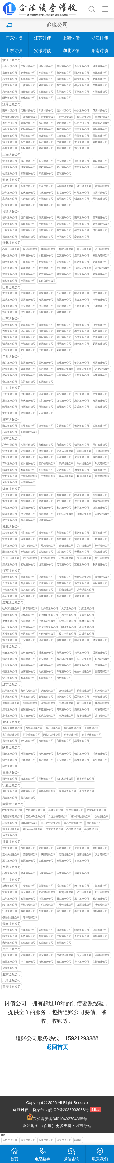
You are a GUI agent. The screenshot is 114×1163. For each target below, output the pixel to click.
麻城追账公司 (28, 551)
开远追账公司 (64, 936)
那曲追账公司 (28, 873)
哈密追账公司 (71, 734)
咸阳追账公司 (28, 753)
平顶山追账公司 (29, 476)
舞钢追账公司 (84, 476)
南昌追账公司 (9, 577)
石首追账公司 (66, 558)
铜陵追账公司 (64, 198)
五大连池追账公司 (48, 627)
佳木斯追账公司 (47, 621)
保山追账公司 (100, 930)
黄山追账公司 (102, 186)
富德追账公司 (46, 91)
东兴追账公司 (46, 375)
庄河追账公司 (9, 709)
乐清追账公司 (9, 79)
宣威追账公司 (28, 942)
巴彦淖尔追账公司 (35, 816)
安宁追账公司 (9, 942)
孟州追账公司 (9, 482)
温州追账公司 (64, 66)
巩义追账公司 (102, 463)
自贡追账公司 (66, 892)
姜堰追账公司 (100, 142)
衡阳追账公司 (100, 495)
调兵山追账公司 (10, 703)
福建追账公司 (11, 211)
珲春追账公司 (64, 671)
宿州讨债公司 (100, 192)
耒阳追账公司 (81, 507)
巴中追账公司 (81, 885)
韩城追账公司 (81, 760)
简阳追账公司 (64, 911)
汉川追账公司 (64, 551)
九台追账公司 (9, 665)
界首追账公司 (28, 205)
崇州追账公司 (81, 911)
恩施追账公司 (48, 545)
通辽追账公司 (9, 835)
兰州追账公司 (9, 848)
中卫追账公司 (86, 791)
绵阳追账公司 (46, 898)
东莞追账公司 (81, 406)
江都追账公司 (64, 135)
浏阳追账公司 (28, 507)
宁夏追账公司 (11, 785)
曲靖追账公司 (64, 930)
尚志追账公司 (86, 627)
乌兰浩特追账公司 (50, 823)
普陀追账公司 (81, 161)
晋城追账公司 (46, 312)
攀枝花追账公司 (29, 904)
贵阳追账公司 (9, 955)
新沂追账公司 (46, 142)
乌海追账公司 (9, 823)
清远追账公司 (64, 406)
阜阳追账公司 (46, 198)
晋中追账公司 (100, 293)
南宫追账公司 (9, 262)
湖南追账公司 (11, 488)
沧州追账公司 (102, 249)
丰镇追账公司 (91, 829)
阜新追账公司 (100, 696)
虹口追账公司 (100, 161)
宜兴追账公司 (28, 129)
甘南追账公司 (81, 860)
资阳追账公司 (28, 898)
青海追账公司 (11, 772)
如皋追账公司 (9, 135)
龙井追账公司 (46, 671)
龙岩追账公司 (9, 224)
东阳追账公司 (100, 91)
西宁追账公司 (9, 778)
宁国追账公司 (9, 205)
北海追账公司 (9, 369)
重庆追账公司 (11, 986)
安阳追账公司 (28, 451)
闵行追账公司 (46, 167)
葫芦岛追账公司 (29, 690)
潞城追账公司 (64, 312)
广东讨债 (13, 38)
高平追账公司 (100, 299)
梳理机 (78, 1140)
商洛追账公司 (46, 760)
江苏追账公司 (11, 104)
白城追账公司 (64, 652)
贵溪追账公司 (64, 596)
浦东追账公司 (28, 167)
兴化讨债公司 (28, 123)
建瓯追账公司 (81, 224)
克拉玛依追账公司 (91, 734)
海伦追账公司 (9, 640)
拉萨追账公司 (9, 873)
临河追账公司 (73, 829)
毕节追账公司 (28, 961)
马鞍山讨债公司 (65, 186)
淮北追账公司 (64, 192)
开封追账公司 (102, 451)
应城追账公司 (9, 564)
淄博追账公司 (46, 331)
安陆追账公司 (64, 564)
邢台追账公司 (84, 249)
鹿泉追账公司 (81, 255)
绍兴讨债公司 (46, 66)
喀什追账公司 (53, 728)
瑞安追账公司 (81, 79)
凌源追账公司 (28, 709)
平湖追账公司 (81, 91)
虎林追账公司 (9, 621)
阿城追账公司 (68, 627)
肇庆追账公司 (28, 400)
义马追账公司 (46, 470)
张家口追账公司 (83, 268)
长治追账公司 (64, 293)
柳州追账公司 (81, 362)
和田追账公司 (64, 740)
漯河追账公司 (9, 457)
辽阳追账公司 (81, 696)
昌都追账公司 (81, 873)
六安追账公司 (28, 198)
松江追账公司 (9, 173)
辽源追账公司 (100, 652)
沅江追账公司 (100, 507)
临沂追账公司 (100, 331)
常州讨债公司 (46, 110)
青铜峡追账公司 (67, 791)
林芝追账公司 (64, 873)
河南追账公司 (11, 438)
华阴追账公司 (9, 766)
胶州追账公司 (100, 343)
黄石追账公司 (100, 532)
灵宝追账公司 (81, 457)
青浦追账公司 (28, 173)
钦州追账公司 (28, 369)
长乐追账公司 (9, 230)
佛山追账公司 (81, 394)
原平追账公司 (28, 312)
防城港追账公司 (65, 369)
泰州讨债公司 (9, 123)
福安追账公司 (81, 230)
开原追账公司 (46, 709)
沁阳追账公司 (28, 482)
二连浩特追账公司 (58, 816)
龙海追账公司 (64, 224)
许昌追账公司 (28, 457)
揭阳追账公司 (28, 413)
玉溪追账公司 (28, 930)
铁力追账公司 (9, 627)
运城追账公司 (9, 299)
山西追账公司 (11, 287)
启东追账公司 (46, 135)
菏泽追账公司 (81, 325)
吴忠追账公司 (9, 797)
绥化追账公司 (28, 615)
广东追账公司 (11, 387)
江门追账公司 (46, 400)
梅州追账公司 (100, 400)
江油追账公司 (9, 911)
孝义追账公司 (28, 306)
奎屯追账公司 (28, 740)
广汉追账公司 (48, 904)
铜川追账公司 (81, 753)
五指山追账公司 (29, 432)
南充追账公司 (28, 892)
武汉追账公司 (9, 532)
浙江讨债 (99, 38)
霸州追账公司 (28, 268)
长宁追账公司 (46, 161)
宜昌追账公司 (9, 539)
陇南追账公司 (84, 854)
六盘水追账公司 (65, 955)
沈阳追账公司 (9, 690)
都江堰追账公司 (47, 892)
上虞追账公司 (28, 85)
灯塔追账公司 (84, 715)
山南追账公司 (46, 873)
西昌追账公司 (28, 911)
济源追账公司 (64, 457)
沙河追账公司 (102, 268)
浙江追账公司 (11, 60)
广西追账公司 (11, 356)
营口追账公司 (102, 715)
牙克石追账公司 (54, 829)
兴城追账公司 (64, 709)
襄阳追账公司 (64, 532)
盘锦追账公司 (66, 690)
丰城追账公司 (100, 583)
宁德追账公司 (46, 224)
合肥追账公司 (9, 186)
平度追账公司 (46, 350)
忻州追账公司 (28, 299)
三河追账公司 (9, 274)
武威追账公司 (46, 848)
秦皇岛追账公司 (101, 255)
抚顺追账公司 (46, 696)
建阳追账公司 (46, 236)
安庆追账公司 (28, 192)
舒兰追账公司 (9, 678)
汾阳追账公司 (9, 312)
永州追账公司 (81, 501)
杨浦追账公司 (9, 167)
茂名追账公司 (64, 400)
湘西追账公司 (46, 520)
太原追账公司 (9, 293)
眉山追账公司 (64, 898)
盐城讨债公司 (30, 117)
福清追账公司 (28, 230)
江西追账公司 (11, 571)
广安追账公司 (28, 885)
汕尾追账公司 (9, 406)
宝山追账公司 (64, 167)
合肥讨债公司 (9, 1140)
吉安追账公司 (81, 583)
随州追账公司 (28, 539)
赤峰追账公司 (55, 810)
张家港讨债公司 (101, 123)
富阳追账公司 (64, 91)
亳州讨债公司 (28, 186)
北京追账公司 (11, 974)
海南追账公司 (11, 419)
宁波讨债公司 (28, 66)
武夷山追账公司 (101, 224)
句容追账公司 (46, 148)
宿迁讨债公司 (66, 117)
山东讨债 (13, 50)
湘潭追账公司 (9, 501)
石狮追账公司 (9, 236)
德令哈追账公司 (85, 778)
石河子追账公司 (34, 728)
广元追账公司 (102, 892)
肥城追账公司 (64, 343)
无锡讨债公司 (28, 110)
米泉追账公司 (46, 740)
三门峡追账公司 (47, 463)
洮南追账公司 (28, 671)
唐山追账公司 (48, 249)
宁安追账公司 (28, 640)
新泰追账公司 (81, 343)
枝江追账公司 (102, 558)
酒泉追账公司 (30, 854)
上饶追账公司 (46, 577)
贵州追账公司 (11, 949)
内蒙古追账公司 (13, 804)
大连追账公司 (48, 690)
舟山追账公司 (46, 72)
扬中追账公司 (28, 142)
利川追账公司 (100, 564)
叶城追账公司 (46, 262)
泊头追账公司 (9, 280)
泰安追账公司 (81, 331)
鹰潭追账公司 (64, 583)
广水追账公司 (48, 558)
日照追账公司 (9, 337)
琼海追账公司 (100, 425)
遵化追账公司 (64, 268)
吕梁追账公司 (64, 299)
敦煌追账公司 (64, 860)
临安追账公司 (46, 97)
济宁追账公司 (100, 325)
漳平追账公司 (64, 236)
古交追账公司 (81, 299)
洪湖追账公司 (46, 551)
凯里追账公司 (9, 961)
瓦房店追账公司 (47, 715)
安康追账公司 (28, 760)
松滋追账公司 (100, 551)
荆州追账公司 (81, 532)
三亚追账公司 (28, 425)
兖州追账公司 (100, 337)
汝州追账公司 (100, 470)
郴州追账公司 (28, 495)
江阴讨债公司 (81, 123)
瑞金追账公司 (46, 589)
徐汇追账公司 (28, 161)
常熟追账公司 (64, 123)
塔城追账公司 (81, 740)
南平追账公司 (81, 217)
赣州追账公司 (28, 577)
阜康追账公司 (91, 728)
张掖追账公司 (100, 848)
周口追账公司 (100, 444)
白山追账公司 (28, 659)
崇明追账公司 (64, 173)
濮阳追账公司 (46, 451)
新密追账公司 (102, 476)
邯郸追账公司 (66, 249)
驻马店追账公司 (65, 451)
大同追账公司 (28, 293)
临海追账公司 (28, 79)
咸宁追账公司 (46, 532)
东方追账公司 (9, 432)
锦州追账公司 (64, 696)
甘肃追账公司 (11, 841)
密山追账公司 (28, 621)
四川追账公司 (11, 879)
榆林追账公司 (46, 753)
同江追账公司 (81, 640)
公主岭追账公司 (83, 671)
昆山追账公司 (28, 135)
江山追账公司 (64, 97)
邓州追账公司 (9, 463)
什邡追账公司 (100, 911)
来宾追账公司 (28, 375)
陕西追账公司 (11, 747)
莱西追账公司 (64, 350)
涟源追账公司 (9, 514)
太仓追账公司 (81, 142)
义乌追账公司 (9, 85)
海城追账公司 (48, 703)
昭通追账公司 (81, 930)
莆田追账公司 (28, 224)
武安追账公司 (46, 274)
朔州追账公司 (46, 299)
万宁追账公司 (46, 425)
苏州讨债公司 (100, 110)
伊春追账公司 (30, 608)
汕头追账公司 (64, 394)
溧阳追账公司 (81, 129)
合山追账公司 (9, 381)
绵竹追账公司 (66, 904)
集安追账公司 (46, 659)
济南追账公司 (9, 325)
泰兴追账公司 (100, 129)
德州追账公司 (28, 337)
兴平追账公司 (100, 760)
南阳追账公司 (84, 451)
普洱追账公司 (64, 942)
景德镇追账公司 (83, 577)
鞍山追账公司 (84, 690)
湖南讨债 (99, 50)
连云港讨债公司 (10, 117)
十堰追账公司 (100, 539)
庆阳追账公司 (48, 854)
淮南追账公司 (46, 192)
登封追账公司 (28, 463)
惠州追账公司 (81, 400)
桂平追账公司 (64, 375)
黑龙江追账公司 (13, 602)
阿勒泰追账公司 (72, 728)
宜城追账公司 (28, 564)
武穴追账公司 (30, 558)
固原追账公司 (28, 791)
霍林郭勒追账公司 (81, 816)
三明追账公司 (100, 217)
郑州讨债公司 (9, 444)
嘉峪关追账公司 (10, 854)
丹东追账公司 (28, 696)
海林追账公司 (86, 621)
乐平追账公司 (28, 596)
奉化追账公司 (28, 97)
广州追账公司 (9, 394)
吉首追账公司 (46, 514)
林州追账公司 (64, 470)
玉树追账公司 (46, 778)
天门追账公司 (84, 545)
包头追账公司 (101, 816)
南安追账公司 (64, 230)
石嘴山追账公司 (47, 791)
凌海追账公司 (66, 715)
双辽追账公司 (84, 659)
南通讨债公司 (102, 117)
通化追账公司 (46, 652)
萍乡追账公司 (28, 583)
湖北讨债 (71, 50)
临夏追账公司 (28, 860)
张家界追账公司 (101, 501)
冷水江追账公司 (65, 514)
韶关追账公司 (100, 394)
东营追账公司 (9, 331)
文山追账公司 (46, 942)
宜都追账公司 (81, 564)
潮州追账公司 (9, 413)
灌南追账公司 (64, 148)
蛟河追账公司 (64, 665)
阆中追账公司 (9, 904)
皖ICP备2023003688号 (68, 1109)
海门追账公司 (64, 129)
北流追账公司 (81, 375)
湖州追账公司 (100, 66)
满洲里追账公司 (10, 829)
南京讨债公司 (9, 110)
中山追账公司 (100, 406)
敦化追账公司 (64, 678)
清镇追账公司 (46, 961)
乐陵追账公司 (81, 337)
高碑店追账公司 (47, 280)
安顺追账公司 (28, 955)
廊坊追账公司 (28, 255)
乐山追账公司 (64, 885)
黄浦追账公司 (9, 161)
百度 (48, 1125)
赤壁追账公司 (81, 551)
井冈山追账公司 (65, 589)
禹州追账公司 (84, 463)
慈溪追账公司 (100, 79)
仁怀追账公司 (100, 961)
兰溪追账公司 (100, 85)
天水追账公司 (102, 854)
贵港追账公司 (84, 369)
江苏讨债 (42, 38)
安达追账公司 (28, 633)
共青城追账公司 (85, 589)
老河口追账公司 (29, 545)
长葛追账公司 (28, 470)
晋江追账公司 (46, 230)
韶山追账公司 (28, 520)
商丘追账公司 (64, 444)
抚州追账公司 (46, 583)
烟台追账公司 (28, 331)
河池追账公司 (102, 369)
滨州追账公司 (64, 337)
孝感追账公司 (64, 539)
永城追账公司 (9, 470)
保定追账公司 (30, 249)
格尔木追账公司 (65, 778)
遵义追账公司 (46, 955)
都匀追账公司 (102, 955)
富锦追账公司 (86, 615)
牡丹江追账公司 (49, 608)
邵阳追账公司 (64, 501)
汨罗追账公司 (102, 514)
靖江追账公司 (9, 142)
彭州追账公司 (46, 911)
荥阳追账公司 (9, 476)
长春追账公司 (9, 652)
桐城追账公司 (46, 205)
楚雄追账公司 (46, 936)
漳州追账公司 (64, 217)
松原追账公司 (9, 659)
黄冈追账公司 (81, 539)
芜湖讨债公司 (46, 186)
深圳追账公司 (28, 394)
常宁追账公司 (28, 514)
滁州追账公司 (9, 192)
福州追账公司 (9, 217)
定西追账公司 (66, 854)
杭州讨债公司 (9, 66)
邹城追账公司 (28, 343)
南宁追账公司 (9, 362)
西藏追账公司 (11, 867)
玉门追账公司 (9, 860)
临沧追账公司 (28, 936)
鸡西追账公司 (86, 608)
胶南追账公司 (9, 350)
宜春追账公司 (64, 577)
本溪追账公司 (9, 696)
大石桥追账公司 (101, 709)
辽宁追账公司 (11, 684)
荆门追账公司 (28, 532)
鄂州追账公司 (46, 539)
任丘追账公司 (28, 262)
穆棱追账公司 (64, 640)
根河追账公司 (94, 823)
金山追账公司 (100, 167)
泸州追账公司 (84, 892)
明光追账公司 (81, 198)
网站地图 (31, 1125)
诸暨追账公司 (46, 85)
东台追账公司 (46, 123)
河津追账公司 (100, 306)
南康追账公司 (46, 596)
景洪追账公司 (100, 936)
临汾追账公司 (81, 293)
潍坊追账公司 (64, 325)
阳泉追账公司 (46, 293)
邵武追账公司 (100, 230)
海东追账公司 (28, 778)
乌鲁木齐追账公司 (12, 728)
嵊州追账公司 (9, 97)
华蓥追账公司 (102, 904)
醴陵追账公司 (46, 507)
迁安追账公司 (64, 255)
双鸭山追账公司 (67, 621)
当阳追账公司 (46, 564)
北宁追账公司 (28, 715)
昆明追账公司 (9, 930)
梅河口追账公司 (65, 659)
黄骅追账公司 (46, 268)
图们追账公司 (102, 671)
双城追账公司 (86, 633)
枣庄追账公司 (64, 331)
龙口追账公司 (28, 350)
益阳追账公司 (46, 495)
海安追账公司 (81, 148)
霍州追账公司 (64, 306)
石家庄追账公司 (10, 249)
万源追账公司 (84, 904)
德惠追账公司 (9, 671)
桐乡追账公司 (81, 85)
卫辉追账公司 (48, 476)
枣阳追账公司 (9, 545)
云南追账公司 (11, 924)
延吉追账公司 (102, 659)
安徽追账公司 (11, 180)
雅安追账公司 (100, 898)
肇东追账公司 (100, 640)
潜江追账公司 (9, 551)
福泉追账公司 (9, 968)
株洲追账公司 (81, 495)
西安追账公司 (9, 753)
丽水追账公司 (81, 72)
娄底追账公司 (64, 495)
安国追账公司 (28, 280)
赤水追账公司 (81, 961)
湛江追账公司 (9, 400)
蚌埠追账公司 (81, 192)
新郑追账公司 (66, 463)
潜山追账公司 (64, 205)
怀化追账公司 (9, 507)
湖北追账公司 (11, 526)
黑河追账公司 (68, 615)
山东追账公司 (11, 318)
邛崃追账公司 (30, 917)
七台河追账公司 (47, 633)
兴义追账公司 (84, 955)
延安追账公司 (64, 760)
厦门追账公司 (28, 217)
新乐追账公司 (100, 274)
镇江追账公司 (84, 117)
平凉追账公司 (81, 848)
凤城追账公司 (102, 703)
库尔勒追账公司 (10, 734)
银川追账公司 (9, 791)
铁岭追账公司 (102, 690)
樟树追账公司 (9, 589)
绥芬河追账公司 (67, 633)
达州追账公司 (9, 898)
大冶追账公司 (84, 558)
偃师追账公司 (100, 457)
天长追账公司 (100, 198)
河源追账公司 (28, 406)
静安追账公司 (64, 161)
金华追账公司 (28, 72)
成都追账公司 (9, 885)
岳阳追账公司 (28, 501)
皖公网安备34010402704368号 (60, 1118)
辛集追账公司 (64, 262)
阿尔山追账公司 (29, 823)
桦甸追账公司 (28, 665)
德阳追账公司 (46, 885)
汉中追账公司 (9, 760)
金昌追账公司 (64, 848)
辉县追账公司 (66, 476)
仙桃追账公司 (66, 545)
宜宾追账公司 (9, 892)
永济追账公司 (9, 306)
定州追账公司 (100, 262)
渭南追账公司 (100, 753)
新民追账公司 (81, 709)
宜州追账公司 (46, 381)
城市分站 (83, 1125)
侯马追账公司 (46, 306)
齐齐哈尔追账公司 (48, 615)
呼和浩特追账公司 (12, 810)
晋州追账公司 (9, 268)
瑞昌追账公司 (81, 596)
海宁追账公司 (64, 85)
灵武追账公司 (28, 797)
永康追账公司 (64, 79)
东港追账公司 (9, 715)
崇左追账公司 (9, 375)
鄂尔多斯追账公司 (96, 810)
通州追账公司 (9, 129)
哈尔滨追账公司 (10, 608)
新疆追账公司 (11, 722)
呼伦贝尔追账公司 (35, 810)
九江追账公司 (9, 583)
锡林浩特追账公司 (73, 823)
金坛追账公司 (28, 148)
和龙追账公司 (28, 678)
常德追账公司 (46, 501)
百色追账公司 (46, 369)
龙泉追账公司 (9, 91)
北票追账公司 (66, 703)
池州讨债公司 (84, 186)
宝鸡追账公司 (64, 753)
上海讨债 (71, 38)
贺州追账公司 (28, 362)
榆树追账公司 (46, 665)
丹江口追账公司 (10, 558)
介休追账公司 (81, 306)
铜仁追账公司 (64, 961)
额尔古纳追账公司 (33, 829)
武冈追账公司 (9, 520)
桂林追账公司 (64, 362)
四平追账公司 (81, 652)
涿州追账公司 (81, 262)
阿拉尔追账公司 (51, 734)
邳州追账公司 (46, 129)
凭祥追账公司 (28, 381)
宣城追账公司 (9, 198)
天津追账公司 (11, 980)
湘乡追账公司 (64, 507)
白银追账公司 (28, 848)
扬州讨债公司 (64, 110)
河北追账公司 (11, 242)
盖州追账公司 (84, 703)
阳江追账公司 (46, 406)
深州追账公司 (81, 274)
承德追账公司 (46, 255)
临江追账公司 (46, 678)
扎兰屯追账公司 (74, 810)
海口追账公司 (9, 425)
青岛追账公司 (28, 325)
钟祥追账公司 (102, 545)
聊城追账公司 (46, 337)
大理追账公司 (46, 930)
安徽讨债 (42, 50)
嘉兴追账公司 (9, 72)
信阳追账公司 (81, 444)
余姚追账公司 (100, 72)
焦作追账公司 (46, 444)
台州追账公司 (81, 66)
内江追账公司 (100, 885)
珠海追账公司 (46, 394)
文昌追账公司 (64, 425)
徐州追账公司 (81, 110)
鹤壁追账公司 (9, 451)
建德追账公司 (28, 91)
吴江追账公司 (100, 135)
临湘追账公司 (84, 514)
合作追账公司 (46, 860)
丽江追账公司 (9, 936)
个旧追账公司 (81, 936)
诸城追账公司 (9, 343)
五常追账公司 (9, 633)
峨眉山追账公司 (10, 917)
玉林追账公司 (46, 362)
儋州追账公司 (81, 425)
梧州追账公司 (100, 362)
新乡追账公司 (46, 457)
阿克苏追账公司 (31, 734)
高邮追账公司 (9, 148)
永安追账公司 (81, 236)
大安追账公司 (100, 665)
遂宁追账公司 (81, 898)
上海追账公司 (11, 154)
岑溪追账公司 (100, 375)
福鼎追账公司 (28, 236)
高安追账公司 (9, 596)
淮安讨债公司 (48, 117)
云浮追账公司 (46, 413)
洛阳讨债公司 (28, 444)
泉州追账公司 (46, 217)
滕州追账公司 (46, 343)
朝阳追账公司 (30, 703)
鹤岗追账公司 (9, 615)
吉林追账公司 (11, 646)
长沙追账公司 (9, 495)
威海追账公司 (46, 325)
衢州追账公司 (64, 72)
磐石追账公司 (81, 665)
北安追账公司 (28, 627)
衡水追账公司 (9, 255)
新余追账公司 (102, 577)
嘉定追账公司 (81, 167)
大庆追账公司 (68, 608)
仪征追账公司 (64, 142)
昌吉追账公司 (9, 740)
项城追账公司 (81, 470)
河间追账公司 (64, 274)
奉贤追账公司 (46, 173)
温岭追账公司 (46, 79)
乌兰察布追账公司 (12, 816)
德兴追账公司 (28, 589)
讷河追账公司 (46, 640)
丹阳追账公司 (81, 135)
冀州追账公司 (28, 274)
